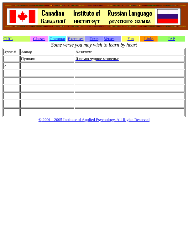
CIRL (8, 38)
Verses (109, 38)
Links (149, 38)
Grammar (57, 38)
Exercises (76, 38)
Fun (131, 38)
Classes (39, 38)
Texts (94, 38)
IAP (171, 38)
